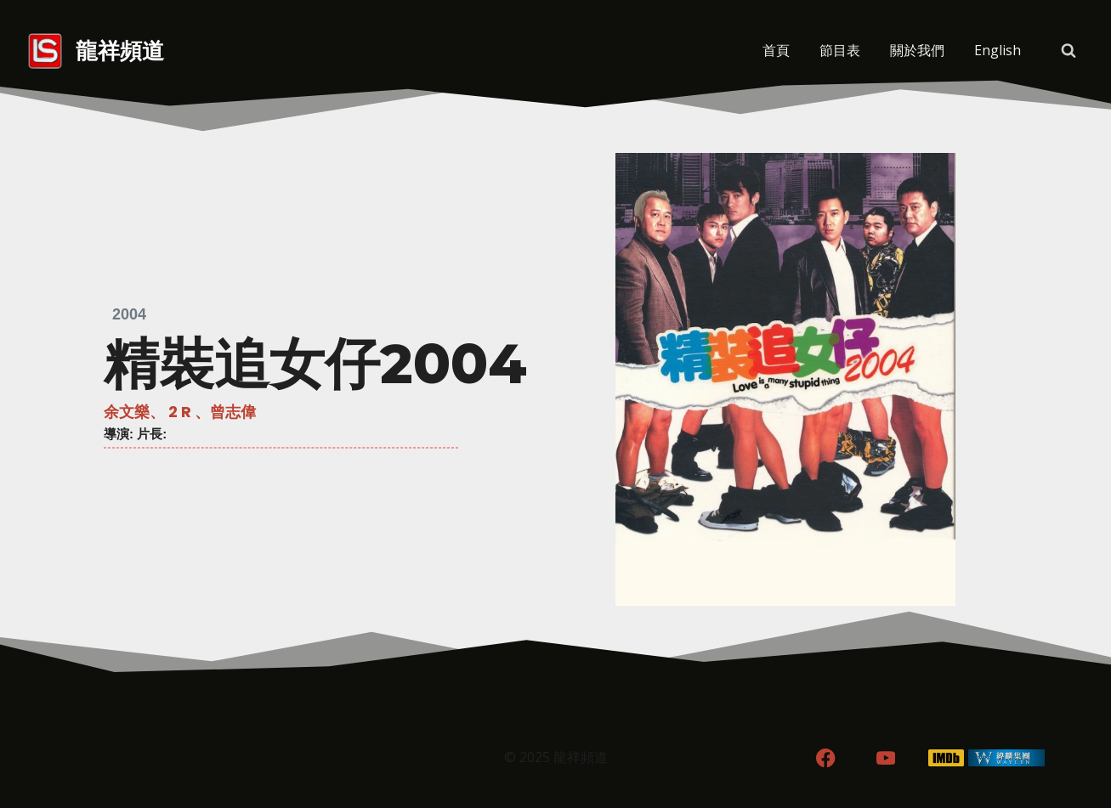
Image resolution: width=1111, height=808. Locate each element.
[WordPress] (1006, 758)
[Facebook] (826, 758)
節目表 (839, 50)
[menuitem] (998, 51)
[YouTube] (886, 758)
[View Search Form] (1068, 51)
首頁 (776, 50)
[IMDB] (946, 758)
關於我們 (917, 50)
